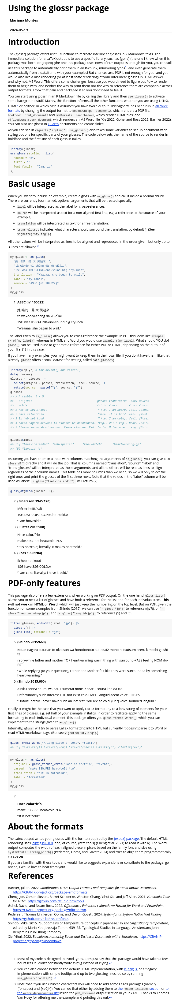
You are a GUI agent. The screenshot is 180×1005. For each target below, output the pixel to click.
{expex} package (126, 840)
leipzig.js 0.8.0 (42, 845)
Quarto (53, 124)
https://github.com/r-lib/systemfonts (40, 920)
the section (139, 990)
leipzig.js (130, 971)
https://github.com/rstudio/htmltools (56, 902)
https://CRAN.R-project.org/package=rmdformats (50, 894)
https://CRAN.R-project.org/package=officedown (49, 911)
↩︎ (110, 965)
